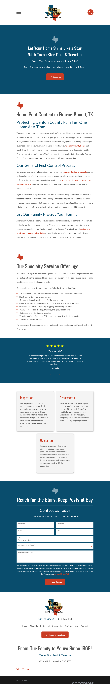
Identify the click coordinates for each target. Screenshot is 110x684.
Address (21, 538)
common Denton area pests (75, 172)
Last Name (60, 523)
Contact (84, 626)
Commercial (57, 626)
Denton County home (75, 146)
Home (24, 626)
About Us (34, 626)
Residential (45, 626)
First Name (21, 523)
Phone (20, 531)
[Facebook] (23, 669)
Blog (76, 626)
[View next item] (58, 375)
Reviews (68, 626)
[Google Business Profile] (17, 669)
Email (58, 531)
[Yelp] (28, 669)
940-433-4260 (65, 618)
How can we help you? (25, 552)
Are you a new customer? (26, 545)
